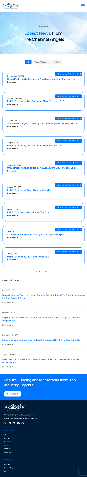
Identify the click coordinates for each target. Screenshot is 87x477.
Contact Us (8, 452)
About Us (7, 435)
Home (41, 27)
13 (46, 271)
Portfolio (7, 449)
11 (39, 271)
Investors (7, 442)
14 (49, 271)
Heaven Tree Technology (26, 418)
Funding (7, 438)
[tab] (28, 62)
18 (55, 271)
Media (6, 445)
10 (37, 271)
